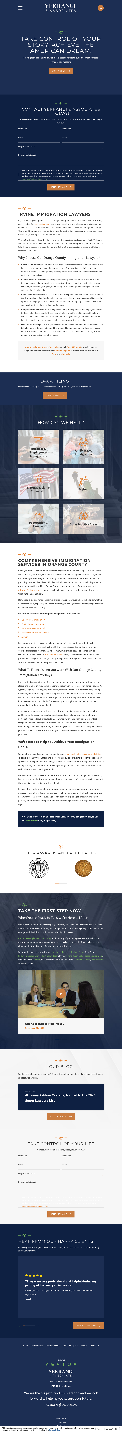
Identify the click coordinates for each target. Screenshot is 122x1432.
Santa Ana (78, 959)
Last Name (66, 129)
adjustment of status (91, 754)
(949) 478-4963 (61, 1386)
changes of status (73, 754)
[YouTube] (75, 1364)
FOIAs (64, 1346)
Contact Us (94, 1346)
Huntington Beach (49, 956)
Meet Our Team (37, 1346)
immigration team (43, 224)
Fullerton (22, 956)
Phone (20, 138)
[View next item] (71, 883)
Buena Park (67, 952)
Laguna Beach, (72, 956)
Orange (36, 959)
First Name (22, 129)
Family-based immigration (33, 624)
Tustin (87, 959)
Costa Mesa (78, 952)
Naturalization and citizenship (35, 632)
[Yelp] (58, 1364)
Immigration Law (52, 1346)
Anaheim (57, 952)
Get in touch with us (54, 654)
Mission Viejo (96, 956)
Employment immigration (33, 619)
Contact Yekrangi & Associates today (34, 938)
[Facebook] (63, 1364)
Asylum (25, 637)
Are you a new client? (26, 146)
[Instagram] (69, 1364)
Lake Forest (84, 956)
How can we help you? (27, 155)
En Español (73, 1346)
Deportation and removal (33, 628)
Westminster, (97, 959)
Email (64, 138)
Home (25, 1346)
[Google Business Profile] (52, 1364)
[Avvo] (47, 1364)
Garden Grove (34, 956)
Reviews (84, 1346)
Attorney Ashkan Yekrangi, (30, 590)
